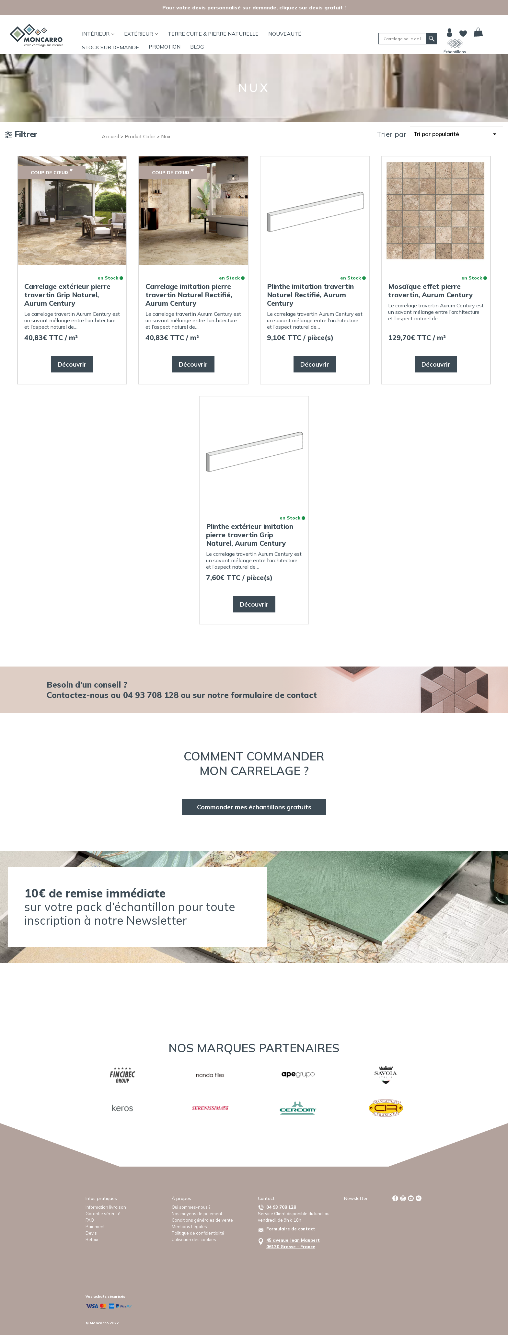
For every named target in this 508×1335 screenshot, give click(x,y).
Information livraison (106, 1207)
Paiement (95, 1226)
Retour (92, 1239)
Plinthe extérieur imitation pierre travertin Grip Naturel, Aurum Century (249, 534)
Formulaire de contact (290, 1228)
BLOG (197, 46)
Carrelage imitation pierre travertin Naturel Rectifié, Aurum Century (188, 294)
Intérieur (98, 33)
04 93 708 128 (281, 1207)
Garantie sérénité (103, 1213)
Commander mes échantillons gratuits (254, 807)
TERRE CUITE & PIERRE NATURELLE (213, 33)
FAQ (90, 1220)
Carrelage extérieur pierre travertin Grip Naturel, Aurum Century (67, 294)
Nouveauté (284, 33)
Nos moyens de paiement (197, 1213)
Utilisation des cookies (194, 1239)
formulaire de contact (274, 695)
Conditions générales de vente (202, 1220)
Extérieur (141, 33)
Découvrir (72, 364)
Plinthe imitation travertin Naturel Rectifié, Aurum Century (310, 294)
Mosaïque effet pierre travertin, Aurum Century (430, 290)
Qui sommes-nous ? (191, 1207)
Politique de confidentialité (198, 1233)
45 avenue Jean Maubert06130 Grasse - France (293, 1243)
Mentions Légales (189, 1226)
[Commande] (456, 134)
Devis (91, 1233)
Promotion (164, 46)
